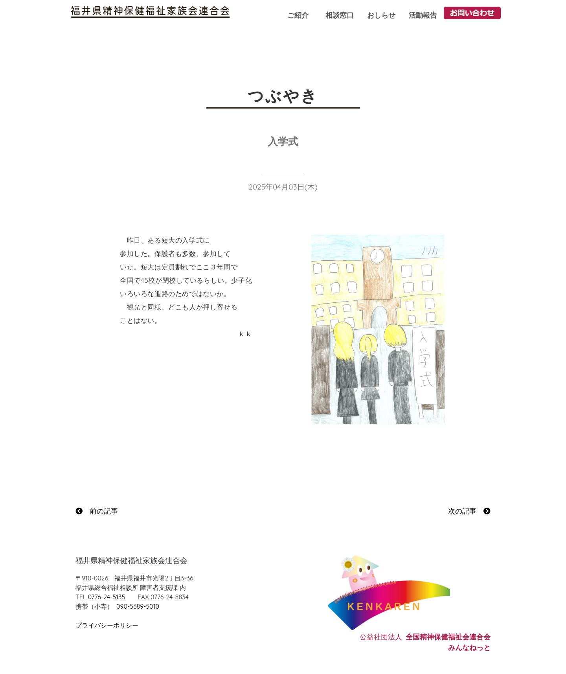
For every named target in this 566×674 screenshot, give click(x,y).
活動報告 (423, 15)
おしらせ (381, 15)
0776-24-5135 (106, 597)
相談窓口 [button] (339, 15)
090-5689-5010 (137, 606)
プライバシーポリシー (106, 625)
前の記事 (96, 511)
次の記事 (469, 511)
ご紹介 (298, 15)
